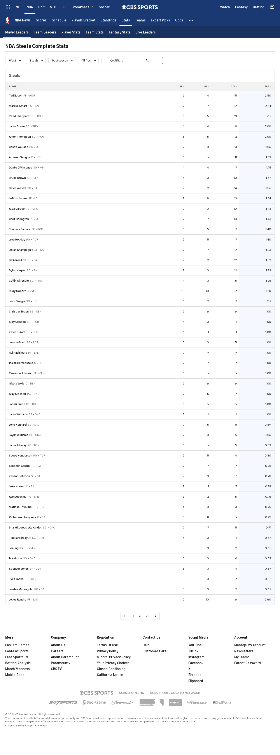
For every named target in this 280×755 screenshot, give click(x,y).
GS (206, 86)
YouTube (195, 645)
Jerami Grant (17, 342)
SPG (268, 86)
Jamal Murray (17, 445)
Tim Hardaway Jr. (20, 538)
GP (182, 86)
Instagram (196, 657)
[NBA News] (22, 20)
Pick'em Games (17, 645)
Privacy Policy (107, 651)
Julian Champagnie (21, 250)
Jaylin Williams (18, 435)
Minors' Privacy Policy (114, 657)
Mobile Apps (14, 675)
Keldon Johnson (19, 476)
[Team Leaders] (45, 32)
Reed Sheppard (19, 116)
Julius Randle (17, 599)
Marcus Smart (18, 106)
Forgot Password (247, 663)
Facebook (195, 663)
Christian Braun (19, 311)
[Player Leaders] (17, 32)
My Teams (242, 657)
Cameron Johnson (20, 373)
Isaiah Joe (15, 558)
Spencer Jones (19, 569)
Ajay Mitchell (17, 394)
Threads (194, 675)
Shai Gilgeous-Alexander (25, 527)
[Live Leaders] (145, 32)
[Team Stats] (94, 32)
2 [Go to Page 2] (140, 616)
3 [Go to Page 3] (147, 616)
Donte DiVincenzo (20, 167)
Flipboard (195, 681)
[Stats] (126, 20)
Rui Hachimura (18, 353)
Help (146, 645)
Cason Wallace (18, 147)
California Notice (110, 675)
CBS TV (56, 669)
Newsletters (243, 651)
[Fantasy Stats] (119, 32)
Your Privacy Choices (113, 663)
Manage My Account (250, 645)
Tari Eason (15, 95)
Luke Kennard (18, 425)
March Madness (17, 669)
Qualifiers (116, 60)
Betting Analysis (18, 663)
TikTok (193, 651)
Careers (57, 651)
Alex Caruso (17, 209)
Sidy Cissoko (17, 322)
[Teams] (140, 20)
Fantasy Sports (17, 651)
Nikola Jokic (16, 383)
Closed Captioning (111, 669)
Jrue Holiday (17, 239)
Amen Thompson (20, 137)
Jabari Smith (17, 404)
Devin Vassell (17, 188)
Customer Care (154, 651)
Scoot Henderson (20, 455)
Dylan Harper (17, 270)
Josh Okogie (17, 301)
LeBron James (18, 198)
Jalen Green (17, 126)
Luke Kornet (17, 486)
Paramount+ (60, 663)
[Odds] (179, 20)
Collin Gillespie (19, 281)
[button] (191, 20)
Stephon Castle (19, 466)
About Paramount (65, 657)
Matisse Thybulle (20, 507)
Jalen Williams (18, 414)
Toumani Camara (19, 229)
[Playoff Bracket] (83, 20)
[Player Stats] (71, 32)
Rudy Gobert (17, 291)
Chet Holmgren (19, 219)
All (147, 60)
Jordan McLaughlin (21, 589)
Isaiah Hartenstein (21, 363)
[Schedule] (59, 20)
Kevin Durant (17, 332)
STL (234, 86)
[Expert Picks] (160, 20)
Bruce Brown (17, 178)
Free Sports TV (16, 657)
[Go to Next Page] (156, 616)
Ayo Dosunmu (17, 497)
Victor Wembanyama (22, 517)
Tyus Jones (16, 579)
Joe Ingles (16, 548)
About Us (58, 645)
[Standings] (108, 20)
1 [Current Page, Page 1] (133, 616)
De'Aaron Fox (17, 260)
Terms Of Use (107, 645)
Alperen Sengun (19, 157)
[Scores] (41, 20)
